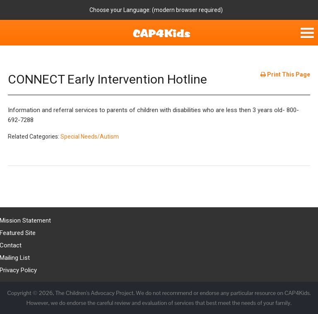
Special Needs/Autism (89, 136)
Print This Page (285, 74)
